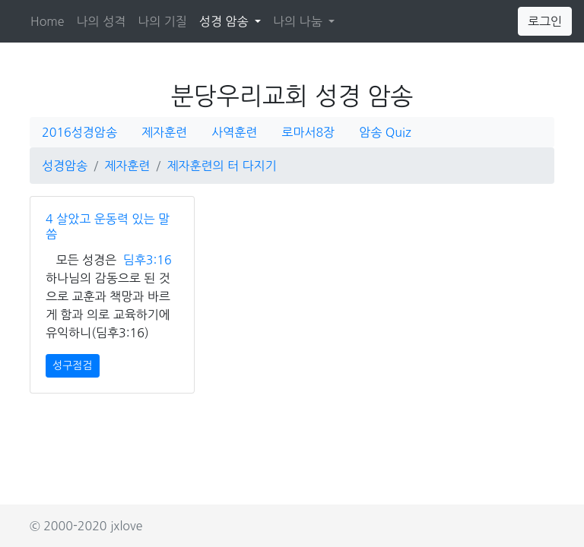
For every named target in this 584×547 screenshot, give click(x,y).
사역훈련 (234, 132)
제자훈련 (164, 132)
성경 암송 (233, 19)
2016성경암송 (79, 132)
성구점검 (72, 365)
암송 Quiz (385, 132)
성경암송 (64, 166)
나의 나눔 (299, 21)
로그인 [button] (545, 21)
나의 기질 (162, 21)
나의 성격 (101, 21)
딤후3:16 (147, 260)
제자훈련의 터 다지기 (221, 166)
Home (47, 21)
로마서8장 (308, 132)
